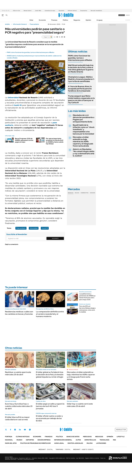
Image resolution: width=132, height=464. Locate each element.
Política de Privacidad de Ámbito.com (35, 443)
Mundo (19, 440)
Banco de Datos (73, 437)
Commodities (84, 192)
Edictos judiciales (75, 443)
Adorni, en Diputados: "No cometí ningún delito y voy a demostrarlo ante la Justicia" (83, 152)
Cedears (92, 192)
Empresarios (83, 10)
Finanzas (54, 20)
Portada (8, 437)
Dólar (31, 20)
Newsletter (127, 19)
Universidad (13, 97)
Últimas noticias (22, 437)
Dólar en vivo (16, 10)
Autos (78, 440)
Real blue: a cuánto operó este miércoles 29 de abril (18, 373)
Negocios (77, 20)
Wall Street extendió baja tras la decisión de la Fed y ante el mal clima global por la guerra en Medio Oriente (80, 68)
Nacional (9, 440)
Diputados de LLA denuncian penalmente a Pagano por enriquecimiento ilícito (83, 118)
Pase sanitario (34, 24)
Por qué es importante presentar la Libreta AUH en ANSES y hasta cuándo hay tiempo (54, 141)
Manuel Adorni (27, 10)
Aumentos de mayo (50, 10)
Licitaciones (101, 443)
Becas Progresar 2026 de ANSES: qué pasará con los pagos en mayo (24, 140)
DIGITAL (46, 449)
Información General (20, 24)
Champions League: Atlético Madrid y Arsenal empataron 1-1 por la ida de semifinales (81, 79)
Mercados (87, 437)
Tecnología (104, 440)
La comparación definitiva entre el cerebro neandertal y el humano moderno (50, 314)
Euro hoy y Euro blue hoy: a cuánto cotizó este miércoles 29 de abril (18, 406)
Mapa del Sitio (11, 443)
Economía (42, 20)
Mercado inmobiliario (96, 10)
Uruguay (99, 20)
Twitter (6, 429)
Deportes (30, 440)
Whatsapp (30, 429)
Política (65, 20)
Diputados (61, 10)
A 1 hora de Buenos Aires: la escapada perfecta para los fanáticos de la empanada (80, 88)
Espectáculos (90, 440)
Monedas (70, 192)
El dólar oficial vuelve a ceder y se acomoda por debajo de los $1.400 (49, 418)
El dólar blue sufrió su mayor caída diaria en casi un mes (17, 418)
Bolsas (77, 192)
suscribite (121, 15)
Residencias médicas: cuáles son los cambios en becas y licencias (19, 312)
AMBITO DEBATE (83, 449)
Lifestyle (120, 437)
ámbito (7, 24)
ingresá (128, 15)
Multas (89, 443)
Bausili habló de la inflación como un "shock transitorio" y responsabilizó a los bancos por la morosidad (83, 129)
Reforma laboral (72, 10)
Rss (114, 440)
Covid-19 (18, 105)
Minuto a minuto (73, 369)
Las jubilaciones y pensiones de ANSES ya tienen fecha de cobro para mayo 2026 (87, 296)
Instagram (15, 429)
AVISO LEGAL (59, 443)
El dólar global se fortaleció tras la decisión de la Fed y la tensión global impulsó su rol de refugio (49, 374)
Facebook (10, 429)
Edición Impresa (44, 440)
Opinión (88, 20)
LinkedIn (20, 429)
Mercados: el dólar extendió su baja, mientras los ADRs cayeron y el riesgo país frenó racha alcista (83, 141)
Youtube (25, 429)
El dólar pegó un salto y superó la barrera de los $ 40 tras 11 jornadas (50, 406)
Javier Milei (38, 10)
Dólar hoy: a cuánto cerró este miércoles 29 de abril (80, 405)
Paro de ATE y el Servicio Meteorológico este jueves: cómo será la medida (87, 309)
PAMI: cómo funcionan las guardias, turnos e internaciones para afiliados (30, 52)
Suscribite (55, 238)
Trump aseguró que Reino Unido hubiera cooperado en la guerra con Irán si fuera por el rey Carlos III (81, 99)
